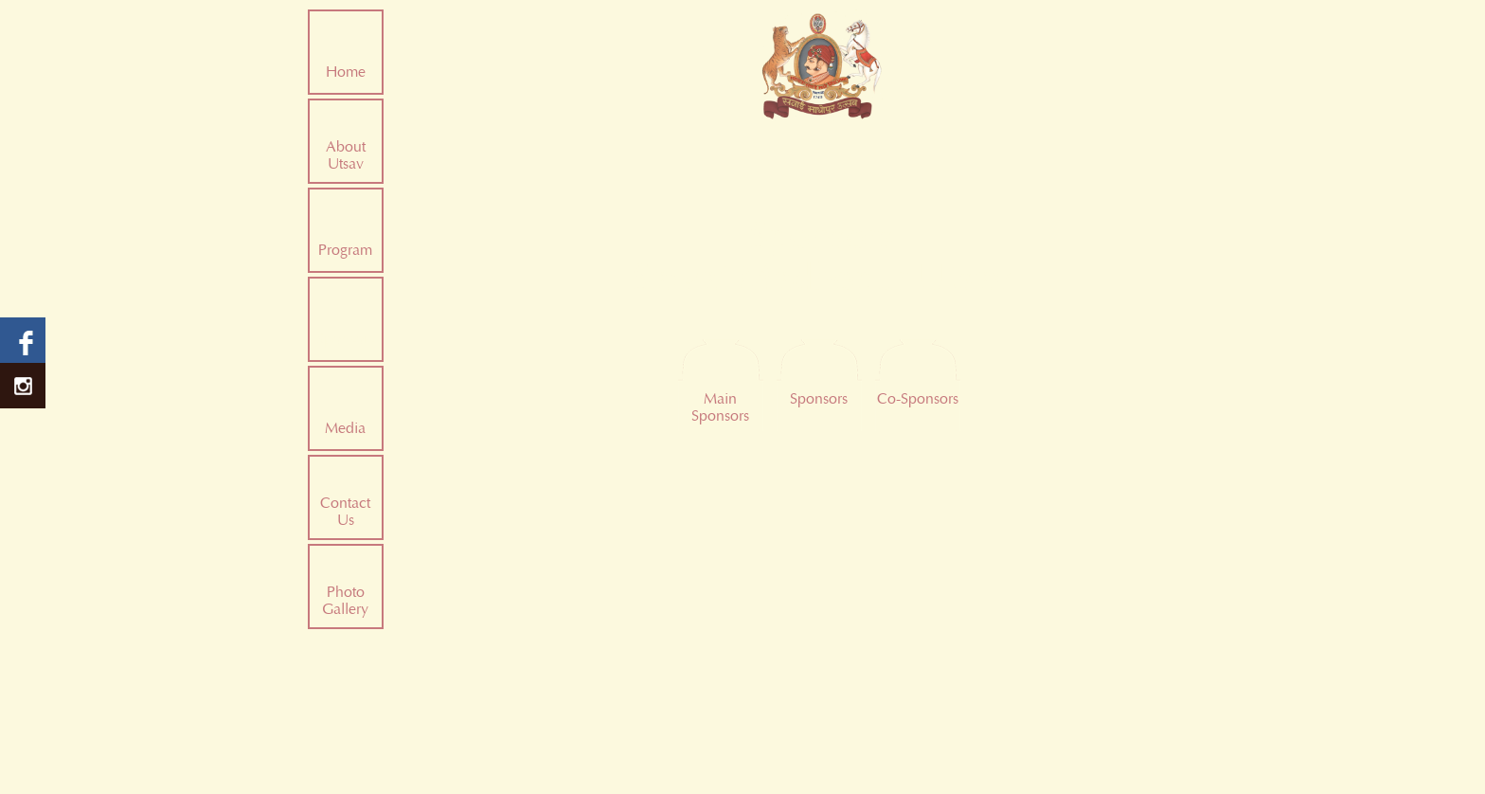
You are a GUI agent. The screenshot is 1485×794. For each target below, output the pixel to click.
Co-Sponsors (917, 398)
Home (346, 72)
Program (345, 250)
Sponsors (345, 339)
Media (345, 428)
